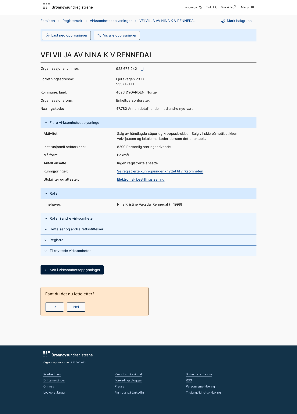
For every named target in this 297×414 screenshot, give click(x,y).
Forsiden (48, 21)
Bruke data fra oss (199, 374)
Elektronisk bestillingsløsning (141, 179)
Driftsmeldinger (54, 380)
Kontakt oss (52, 374)
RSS (189, 380)
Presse (119, 386)
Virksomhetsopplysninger (111, 21)
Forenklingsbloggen (128, 380)
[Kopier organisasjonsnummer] (142, 68)
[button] (193, 7)
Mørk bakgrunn (236, 21)
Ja (54, 307)
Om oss (48, 386)
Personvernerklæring (200, 386)
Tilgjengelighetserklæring (203, 392)
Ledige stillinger (54, 392)
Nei (76, 307)
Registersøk (72, 21)
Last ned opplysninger (66, 35)
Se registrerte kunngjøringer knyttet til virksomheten (160, 171)
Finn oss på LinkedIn (129, 392)
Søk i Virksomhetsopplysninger (72, 270)
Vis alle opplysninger (117, 35)
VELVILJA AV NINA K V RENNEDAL (167, 21)
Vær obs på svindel (128, 374)
